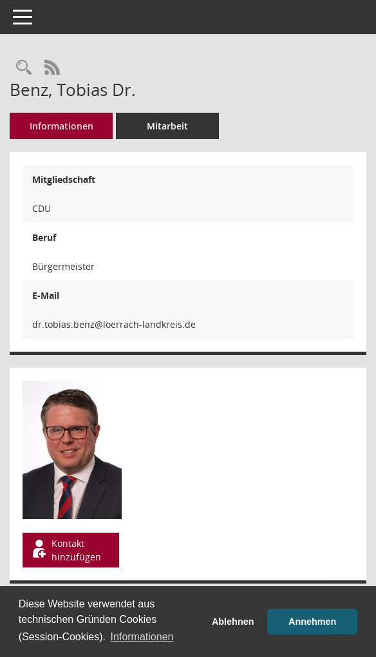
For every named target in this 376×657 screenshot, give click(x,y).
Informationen (61, 126)
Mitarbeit (167, 126)
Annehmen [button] (312, 621)
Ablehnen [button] (233, 621)
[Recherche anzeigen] (24, 68)
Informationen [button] (142, 636)
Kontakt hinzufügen (65, 550)
